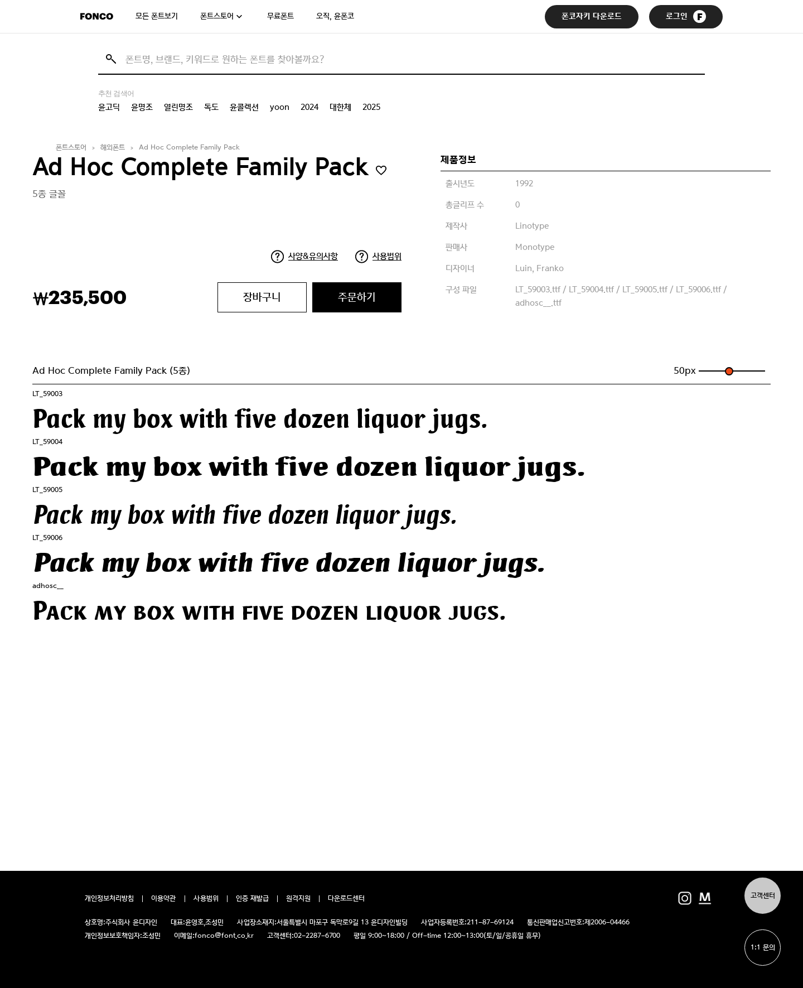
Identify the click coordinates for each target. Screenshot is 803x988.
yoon (279, 107)
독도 (211, 107)
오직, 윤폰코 (335, 16)
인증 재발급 (252, 898)
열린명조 (178, 107)
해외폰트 (112, 147)
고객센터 (763, 895)
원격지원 (298, 898)
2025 (371, 107)
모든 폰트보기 (157, 16)
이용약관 (163, 898)
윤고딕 (109, 107)
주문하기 (357, 297)
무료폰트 (280, 16)
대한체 (340, 107)
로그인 (686, 16)
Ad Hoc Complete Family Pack (189, 147)
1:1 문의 (763, 947)
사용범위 (387, 256)
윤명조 (142, 107)
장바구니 (262, 297)
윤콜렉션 (244, 107)
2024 (309, 107)
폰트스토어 (217, 16)
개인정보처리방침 (109, 898)
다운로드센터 (346, 898)
